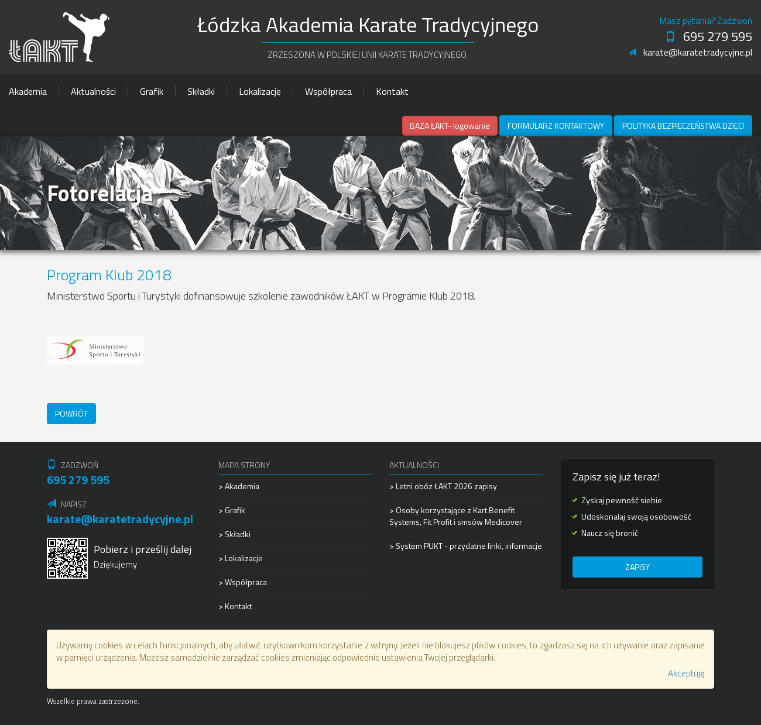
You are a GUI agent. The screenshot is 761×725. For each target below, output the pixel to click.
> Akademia (238, 486)
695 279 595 (708, 36)
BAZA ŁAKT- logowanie (450, 125)
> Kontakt (235, 606)
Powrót (71, 413)
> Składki (234, 534)
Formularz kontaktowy (556, 125)
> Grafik (231, 510)
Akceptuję (686, 673)
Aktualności (93, 91)
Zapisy (637, 567)
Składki (201, 91)
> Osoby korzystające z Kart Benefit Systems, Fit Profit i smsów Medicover (455, 516)
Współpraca (328, 91)
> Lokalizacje (240, 558)
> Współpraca (242, 582)
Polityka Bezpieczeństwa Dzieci (683, 125)
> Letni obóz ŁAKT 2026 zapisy (443, 486)
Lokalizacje (260, 91)
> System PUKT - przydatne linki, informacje (465, 546)
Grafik (151, 91)
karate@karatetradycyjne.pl (690, 52)
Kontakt (392, 91)
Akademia (28, 91)
